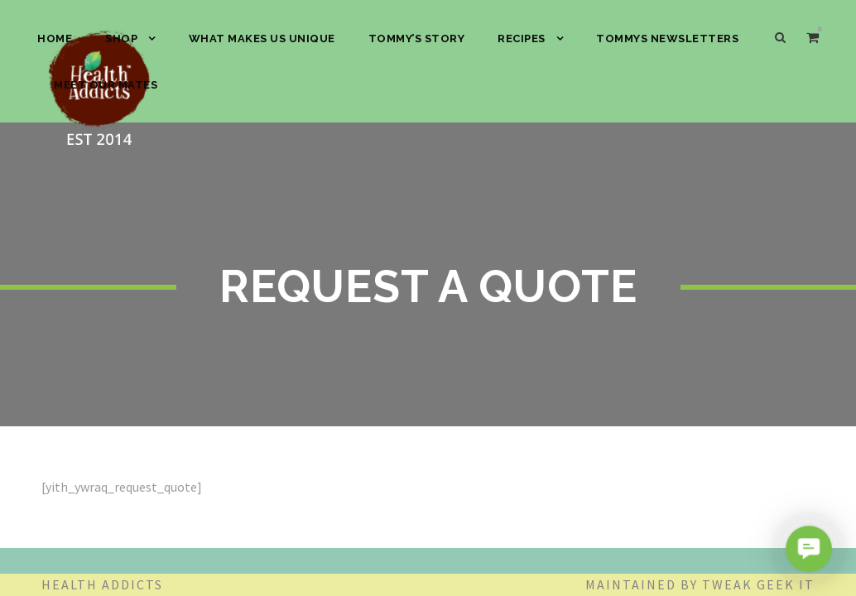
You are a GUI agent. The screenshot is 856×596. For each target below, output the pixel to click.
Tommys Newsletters (667, 38)
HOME (54, 38)
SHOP (121, 38)
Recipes (522, 38)
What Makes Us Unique (262, 38)
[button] (808, 548)
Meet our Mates (105, 85)
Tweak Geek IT (758, 584)
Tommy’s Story (416, 38)
